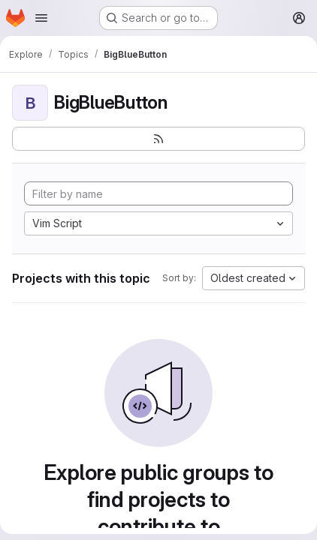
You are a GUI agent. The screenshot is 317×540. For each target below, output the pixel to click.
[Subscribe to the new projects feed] (158, 139)
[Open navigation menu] (41, 18)
